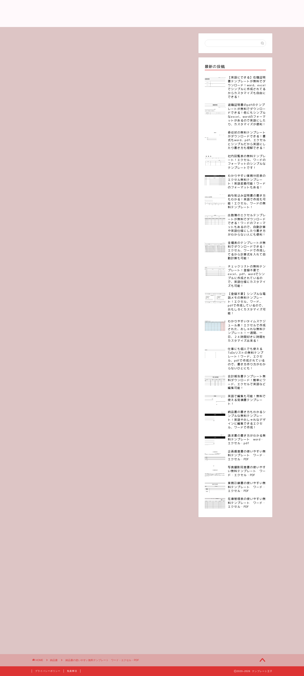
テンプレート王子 (152, 13)
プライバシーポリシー (47, 671)
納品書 (43, 101)
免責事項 (72, 671)
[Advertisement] (112, 62)
